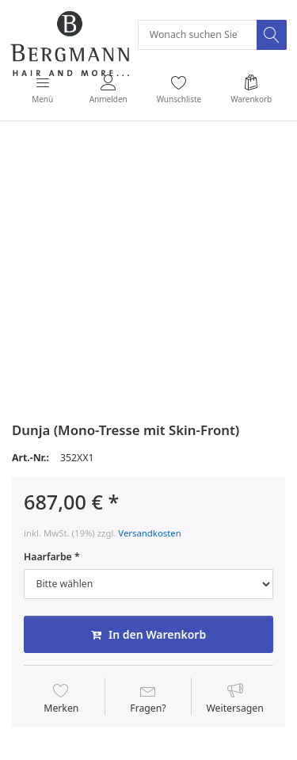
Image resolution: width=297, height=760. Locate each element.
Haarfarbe (48, 557)
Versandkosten (149, 533)
